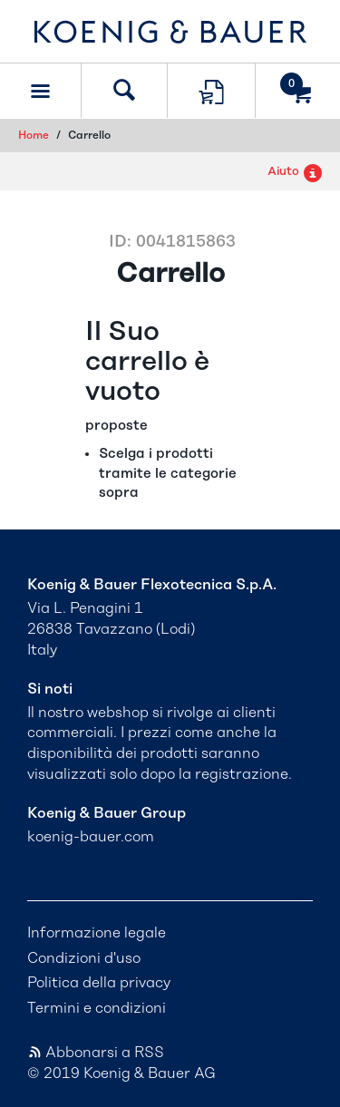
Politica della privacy (98, 983)
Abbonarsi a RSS (95, 1052)
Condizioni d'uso (84, 958)
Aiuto (294, 172)
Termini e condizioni (96, 1008)
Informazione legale (96, 933)
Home (33, 135)
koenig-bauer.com (90, 837)
